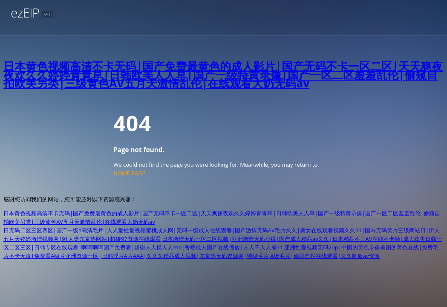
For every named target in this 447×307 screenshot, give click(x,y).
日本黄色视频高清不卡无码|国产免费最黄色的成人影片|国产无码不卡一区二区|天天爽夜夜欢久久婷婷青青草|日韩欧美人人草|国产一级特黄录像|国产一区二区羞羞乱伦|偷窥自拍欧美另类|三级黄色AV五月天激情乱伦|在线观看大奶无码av (223, 74)
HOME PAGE (129, 173)
